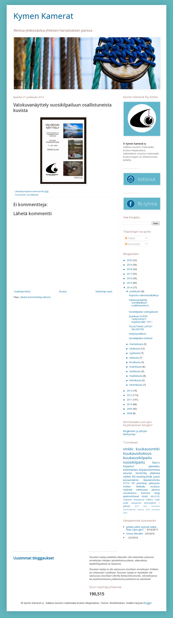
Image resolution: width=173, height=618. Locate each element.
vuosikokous (130, 493)
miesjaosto (139, 499)
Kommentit (132, 244)
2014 (130, 287)
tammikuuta (136, 384)
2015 (130, 282)
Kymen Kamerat (43, 15)
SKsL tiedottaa (151, 506)
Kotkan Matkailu (134, 486)
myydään (127, 499)
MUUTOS (155, 496)
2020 (130, 260)
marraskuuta (136, 344)
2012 (130, 395)
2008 (130, 413)
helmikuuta (135, 380)
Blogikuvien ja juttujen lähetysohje (135, 432)
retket (127, 476)
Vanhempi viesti (103, 291)
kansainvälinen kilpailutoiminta (141, 480)
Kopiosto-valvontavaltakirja (143, 295)
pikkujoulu (154, 483)
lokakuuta (135, 348)
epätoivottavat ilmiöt (135, 496)
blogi (157, 493)
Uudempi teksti (22, 291)
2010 (130, 404)
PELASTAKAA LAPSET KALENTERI (141, 328)
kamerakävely (129, 509)
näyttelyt (127, 489)
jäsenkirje (142, 483)
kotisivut (145, 493)
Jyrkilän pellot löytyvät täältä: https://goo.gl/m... (141, 528)
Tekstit (130, 238)
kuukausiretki (148, 448)
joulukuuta (135, 291)
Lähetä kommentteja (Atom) (35, 297)
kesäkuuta (135, 362)
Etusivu (63, 291)
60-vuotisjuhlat (142, 476)
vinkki (128, 448)
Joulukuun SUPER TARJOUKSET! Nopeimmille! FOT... (141, 319)
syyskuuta (135, 353)
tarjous (141, 509)
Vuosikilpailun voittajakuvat (143, 311)
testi (148, 509)
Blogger (147, 603)
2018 (130, 269)
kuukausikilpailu (137, 457)
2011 (130, 399)
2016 (130, 278)
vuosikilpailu (32, 194)
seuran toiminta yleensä (141, 473)
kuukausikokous (137, 453)
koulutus (155, 486)
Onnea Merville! (134, 533)
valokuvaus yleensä (148, 489)
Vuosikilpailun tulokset (141, 338)
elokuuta (134, 357)
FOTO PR (129, 483)
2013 (130, 390)
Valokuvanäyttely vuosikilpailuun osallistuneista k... (139, 302)
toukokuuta (135, 366)
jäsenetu (154, 466)
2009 (130, 408)
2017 (130, 273)
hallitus (149, 499)
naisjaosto (136, 503)
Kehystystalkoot (137, 333)
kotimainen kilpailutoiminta (141, 470)
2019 (130, 264)
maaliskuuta (136, 375)
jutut (156, 476)
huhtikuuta (135, 371)
